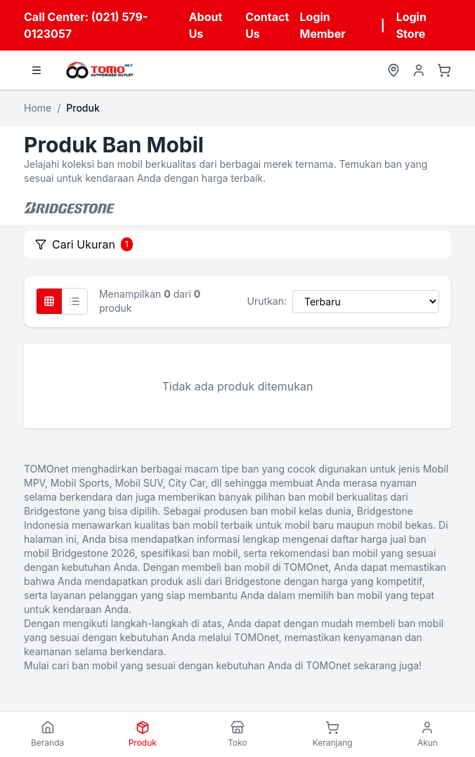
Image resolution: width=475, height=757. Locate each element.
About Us (206, 25)
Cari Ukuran (84, 244)
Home (37, 108)
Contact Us (267, 25)
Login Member (323, 25)
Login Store (411, 25)
